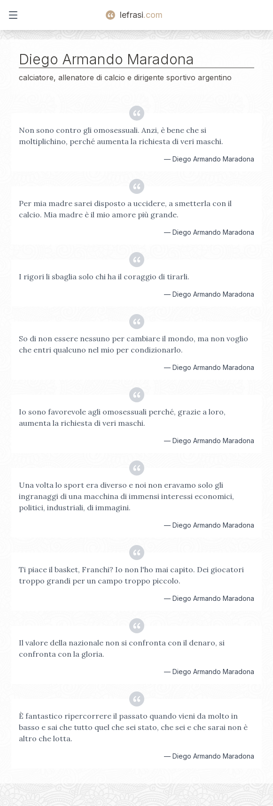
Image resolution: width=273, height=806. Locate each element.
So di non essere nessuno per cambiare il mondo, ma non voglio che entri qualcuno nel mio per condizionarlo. (133, 344)
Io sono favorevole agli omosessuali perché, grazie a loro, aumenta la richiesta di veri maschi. (122, 417)
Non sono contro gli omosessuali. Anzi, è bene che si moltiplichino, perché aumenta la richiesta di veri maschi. (121, 135)
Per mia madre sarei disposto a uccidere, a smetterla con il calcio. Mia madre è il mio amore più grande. (125, 209)
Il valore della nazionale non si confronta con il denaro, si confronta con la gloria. (122, 648)
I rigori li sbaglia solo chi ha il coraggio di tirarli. (104, 276)
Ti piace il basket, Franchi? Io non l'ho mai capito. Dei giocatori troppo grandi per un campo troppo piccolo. (131, 575)
